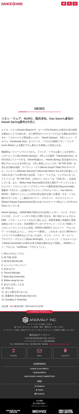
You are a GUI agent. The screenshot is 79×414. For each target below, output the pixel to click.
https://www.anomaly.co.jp (59, 344)
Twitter (39, 390)
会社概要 (39, 401)
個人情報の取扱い (39, 403)
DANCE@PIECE (39, 373)
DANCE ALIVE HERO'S (39, 369)
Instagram (39, 386)
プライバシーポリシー (39, 406)
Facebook (39, 394)
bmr (12, 306)
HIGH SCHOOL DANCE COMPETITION (39, 376)
